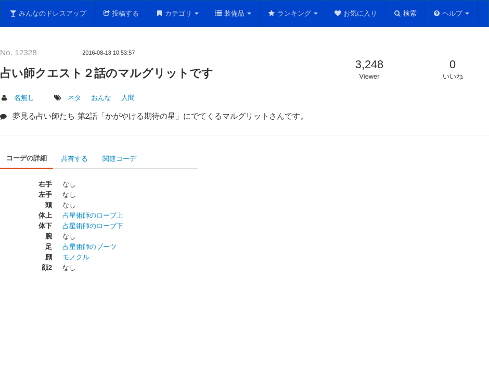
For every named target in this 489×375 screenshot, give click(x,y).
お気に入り (356, 13)
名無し (24, 98)
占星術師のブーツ (89, 247)
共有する (74, 158)
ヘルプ (451, 13)
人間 (128, 98)
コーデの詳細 (26, 158)
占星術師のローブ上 (92, 215)
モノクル (75, 257)
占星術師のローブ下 (92, 226)
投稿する (120, 13)
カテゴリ (177, 13)
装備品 (233, 13)
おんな (101, 98)
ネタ (74, 98)
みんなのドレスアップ (47, 13)
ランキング (292, 13)
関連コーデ (119, 158)
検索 (405, 13)
